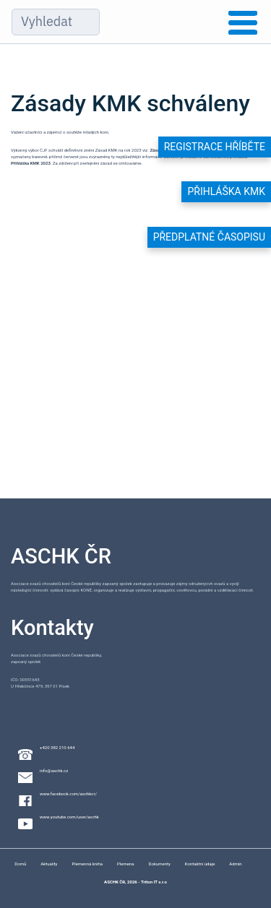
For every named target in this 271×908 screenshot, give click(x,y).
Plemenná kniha (87, 863)
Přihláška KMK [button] (226, 191)
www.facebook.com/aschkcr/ (68, 793)
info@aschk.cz (54, 770)
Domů (20, 863)
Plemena (125, 863)
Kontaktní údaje (200, 863)
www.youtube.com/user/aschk (69, 816)
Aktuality (48, 863)
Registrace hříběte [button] (214, 146)
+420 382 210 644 (57, 747)
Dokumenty (160, 863)
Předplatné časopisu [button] (209, 237)
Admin (235, 863)
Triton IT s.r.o (154, 881)
